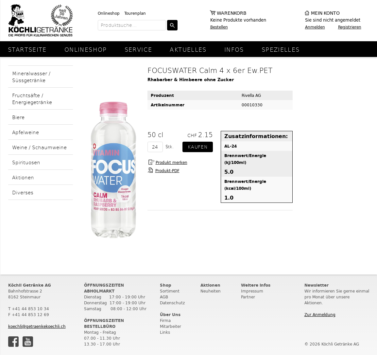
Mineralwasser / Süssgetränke (31, 76)
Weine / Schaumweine (39, 147)
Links (165, 332)
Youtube (28, 341)
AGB (164, 297)
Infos (234, 49)
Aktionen (23, 177)
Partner (248, 297)
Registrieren (349, 27)
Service (138, 49)
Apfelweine (25, 132)
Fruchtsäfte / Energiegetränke (32, 98)
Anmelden (315, 27)
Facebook (13, 341)
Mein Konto (325, 13)
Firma (165, 320)
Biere (18, 117)
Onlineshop (109, 13)
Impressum (252, 291)
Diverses (22, 192)
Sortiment (170, 291)
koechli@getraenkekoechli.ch (37, 326)
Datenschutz (172, 303)
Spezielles (281, 49)
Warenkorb (232, 13)
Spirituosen (26, 162)
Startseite (27, 49)
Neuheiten (210, 291)
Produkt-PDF (167, 171)
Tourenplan (135, 13)
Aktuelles (188, 49)
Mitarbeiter (170, 326)
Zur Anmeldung (319, 314)
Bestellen (219, 27)
